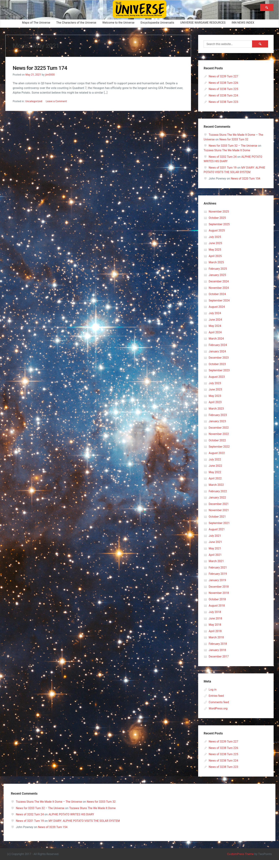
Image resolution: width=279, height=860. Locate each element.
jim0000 (50, 74)
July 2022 (215, 459)
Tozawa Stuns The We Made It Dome (227, 150)
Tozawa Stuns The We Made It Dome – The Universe (49, 801)
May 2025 (215, 249)
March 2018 (216, 637)
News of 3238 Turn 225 (224, 89)
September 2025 (219, 224)
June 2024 (215, 319)
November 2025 (219, 211)
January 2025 (217, 275)
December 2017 (219, 656)
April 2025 (215, 256)
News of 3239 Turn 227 (224, 76)
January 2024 (217, 351)
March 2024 (216, 338)
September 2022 (219, 446)
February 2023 (218, 415)
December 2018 (219, 586)
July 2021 (215, 535)
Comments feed (219, 702)
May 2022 (215, 472)
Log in (213, 689)
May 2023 (215, 396)
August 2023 (217, 376)
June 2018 (215, 618)
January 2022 (217, 497)
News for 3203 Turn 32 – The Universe (233, 145)
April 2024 (215, 332)
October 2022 (217, 440)
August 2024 (217, 306)
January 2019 (217, 580)
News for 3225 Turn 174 (42, 67)
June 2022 (215, 465)
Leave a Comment (57, 101)
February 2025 (218, 268)
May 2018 (215, 624)
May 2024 (215, 326)
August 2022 (217, 453)
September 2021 (219, 523)
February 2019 (218, 573)
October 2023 (217, 364)
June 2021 (215, 542)
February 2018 (218, 643)
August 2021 (217, 529)
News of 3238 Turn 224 (224, 95)
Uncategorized (33, 101)
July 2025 (215, 237)
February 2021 (218, 567)
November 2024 (219, 288)
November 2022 (219, 434)
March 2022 (216, 485)
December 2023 (219, 357)
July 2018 (215, 612)
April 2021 (215, 555)
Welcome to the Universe (118, 22)
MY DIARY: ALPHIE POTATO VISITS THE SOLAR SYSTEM (85, 820)
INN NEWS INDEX (243, 22)
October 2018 (217, 599)
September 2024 (219, 300)
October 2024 (217, 294)
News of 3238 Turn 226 (224, 82)
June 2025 (215, 243)
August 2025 (217, 230)
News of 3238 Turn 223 (224, 102)
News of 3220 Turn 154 (246, 178)
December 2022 (219, 427)
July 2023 (215, 383)
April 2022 (215, 478)
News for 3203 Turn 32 (234, 139)
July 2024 (215, 313)
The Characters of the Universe (76, 22)
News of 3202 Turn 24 (223, 156)
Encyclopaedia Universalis (157, 22)
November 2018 (219, 593)
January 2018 (217, 650)
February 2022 (218, 491)
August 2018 (217, 605)
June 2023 (215, 389)
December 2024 (219, 281)
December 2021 (219, 504)
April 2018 (215, 631)
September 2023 (219, 370)
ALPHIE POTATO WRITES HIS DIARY (72, 814)
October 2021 (217, 516)
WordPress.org (218, 708)
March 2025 (216, 262)
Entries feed (216, 695)
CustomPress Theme (240, 854)
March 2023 (216, 408)
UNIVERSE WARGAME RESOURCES (202, 22)
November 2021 (219, 510)
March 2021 (216, 561)
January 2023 (217, 421)
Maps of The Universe (36, 22)
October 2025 (217, 218)
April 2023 (215, 402)
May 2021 (215, 548)
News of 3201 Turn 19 (223, 167)
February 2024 (218, 345)
